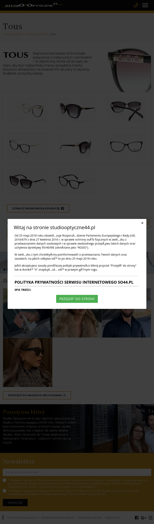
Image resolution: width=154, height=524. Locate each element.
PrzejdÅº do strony (77, 299)
